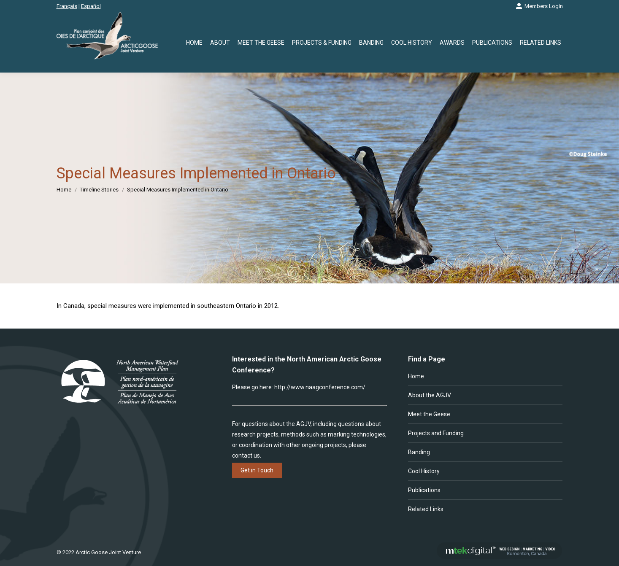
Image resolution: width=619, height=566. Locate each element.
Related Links (425, 509)
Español (91, 6)
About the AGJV (429, 395)
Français (67, 6)
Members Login (539, 6)
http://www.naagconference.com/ (319, 387)
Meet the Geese (429, 414)
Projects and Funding (436, 433)
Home (416, 376)
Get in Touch (257, 470)
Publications (424, 490)
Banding (419, 452)
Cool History (424, 471)
